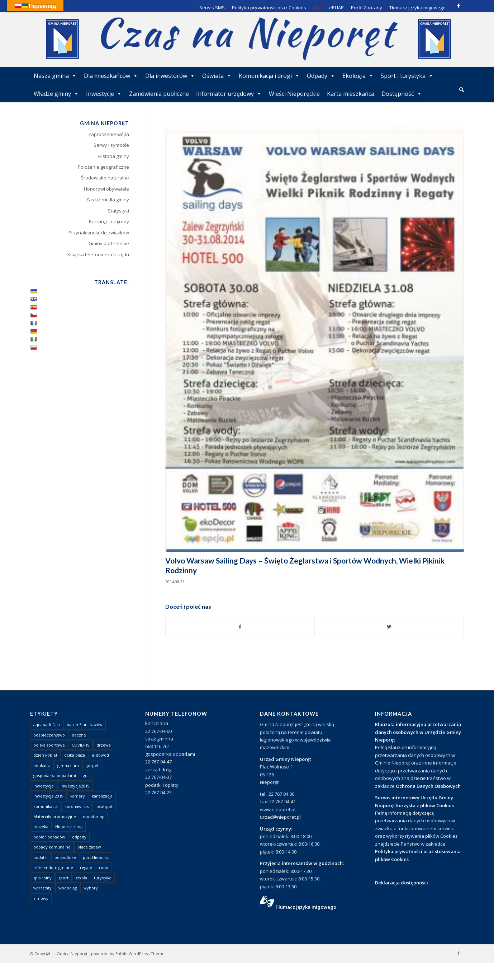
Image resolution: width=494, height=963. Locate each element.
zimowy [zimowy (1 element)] (40, 898)
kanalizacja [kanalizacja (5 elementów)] (102, 796)
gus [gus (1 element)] (86, 775)
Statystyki (118, 210)
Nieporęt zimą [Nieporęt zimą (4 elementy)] (68, 826)
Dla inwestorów (170, 76)
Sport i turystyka (407, 76)
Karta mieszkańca (350, 94)
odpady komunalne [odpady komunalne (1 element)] (52, 847)
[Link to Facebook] (458, 5)
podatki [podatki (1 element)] (40, 857)
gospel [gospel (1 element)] (92, 765)
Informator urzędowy (229, 94)
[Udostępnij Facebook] (240, 626)
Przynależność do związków (98, 232)
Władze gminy (56, 94)
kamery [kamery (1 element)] (77, 796)
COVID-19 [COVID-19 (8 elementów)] (81, 745)
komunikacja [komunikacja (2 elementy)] (45, 806)
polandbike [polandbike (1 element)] (65, 857)
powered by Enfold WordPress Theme (128, 953)
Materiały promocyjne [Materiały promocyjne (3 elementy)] (54, 816)
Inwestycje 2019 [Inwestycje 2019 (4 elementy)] (48, 796)
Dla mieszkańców (111, 76)
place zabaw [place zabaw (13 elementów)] (89, 847)
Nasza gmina (55, 76)
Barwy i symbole (111, 145)
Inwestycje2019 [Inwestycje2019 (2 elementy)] (75, 786)
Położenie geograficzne (103, 167)
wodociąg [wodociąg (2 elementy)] (67, 887)
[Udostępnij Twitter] (389, 626)
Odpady (321, 76)
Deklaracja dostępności (401, 882)
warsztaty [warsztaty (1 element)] (42, 887)
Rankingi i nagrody (109, 221)
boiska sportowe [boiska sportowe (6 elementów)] (49, 745)
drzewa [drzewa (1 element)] (103, 745)
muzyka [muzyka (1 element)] (40, 826)
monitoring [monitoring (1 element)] (93, 816)
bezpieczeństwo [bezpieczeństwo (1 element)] (49, 735)
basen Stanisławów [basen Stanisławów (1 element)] (85, 724)
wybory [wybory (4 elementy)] (91, 887)
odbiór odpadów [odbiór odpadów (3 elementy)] (49, 837)
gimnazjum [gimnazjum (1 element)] (68, 765)
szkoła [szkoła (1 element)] (81, 877)
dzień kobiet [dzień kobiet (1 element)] (45, 755)
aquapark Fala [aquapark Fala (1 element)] (46, 724)
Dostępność (401, 94)
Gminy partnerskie (109, 243)
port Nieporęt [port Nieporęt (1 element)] (96, 857)
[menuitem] (461, 90)
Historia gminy (113, 156)
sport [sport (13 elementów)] (63, 877)
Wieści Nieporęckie (294, 94)
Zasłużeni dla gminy (107, 199)
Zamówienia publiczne (159, 94)
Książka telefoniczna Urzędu (98, 254)
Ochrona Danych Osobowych (428, 786)
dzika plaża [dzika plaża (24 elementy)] (74, 755)
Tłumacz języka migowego (305, 907)
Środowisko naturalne (105, 177)
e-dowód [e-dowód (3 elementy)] (100, 755)
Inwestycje (104, 94)
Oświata (217, 76)
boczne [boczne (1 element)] (79, 735)
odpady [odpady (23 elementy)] (79, 837)
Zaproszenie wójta (108, 134)
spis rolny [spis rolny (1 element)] (42, 877)
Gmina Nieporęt (72, 953)
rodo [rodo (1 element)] (103, 867)
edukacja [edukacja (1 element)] (42, 765)
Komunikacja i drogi (269, 76)
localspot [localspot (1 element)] (104, 806)
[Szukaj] (461, 89)
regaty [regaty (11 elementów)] (86, 867)
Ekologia (358, 76)
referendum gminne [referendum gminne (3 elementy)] (53, 867)
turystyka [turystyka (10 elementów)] (102, 877)
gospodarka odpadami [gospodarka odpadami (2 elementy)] (54, 775)
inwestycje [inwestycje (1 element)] (43, 786)
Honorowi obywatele (106, 189)
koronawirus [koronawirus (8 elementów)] (77, 806)
